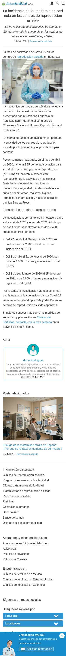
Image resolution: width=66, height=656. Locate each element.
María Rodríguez (33, 360)
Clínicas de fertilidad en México (22, 574)
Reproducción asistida (41, 41)
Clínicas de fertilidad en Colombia (24, 584)
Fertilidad (8, 501)
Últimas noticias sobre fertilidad (22, 522)
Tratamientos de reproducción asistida (27, 490)
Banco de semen (13, 517)
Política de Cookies (15, 559)
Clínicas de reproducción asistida (23, 475)
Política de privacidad (16, 553)
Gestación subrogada (16, 506)
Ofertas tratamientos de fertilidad (23, 485)
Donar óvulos (11, 512)
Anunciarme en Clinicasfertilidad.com (26, 543)
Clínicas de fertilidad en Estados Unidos (28, 579)
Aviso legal (9, 548)
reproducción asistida (30, 56)
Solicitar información (35, 648)
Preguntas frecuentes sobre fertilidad (26, 480)
